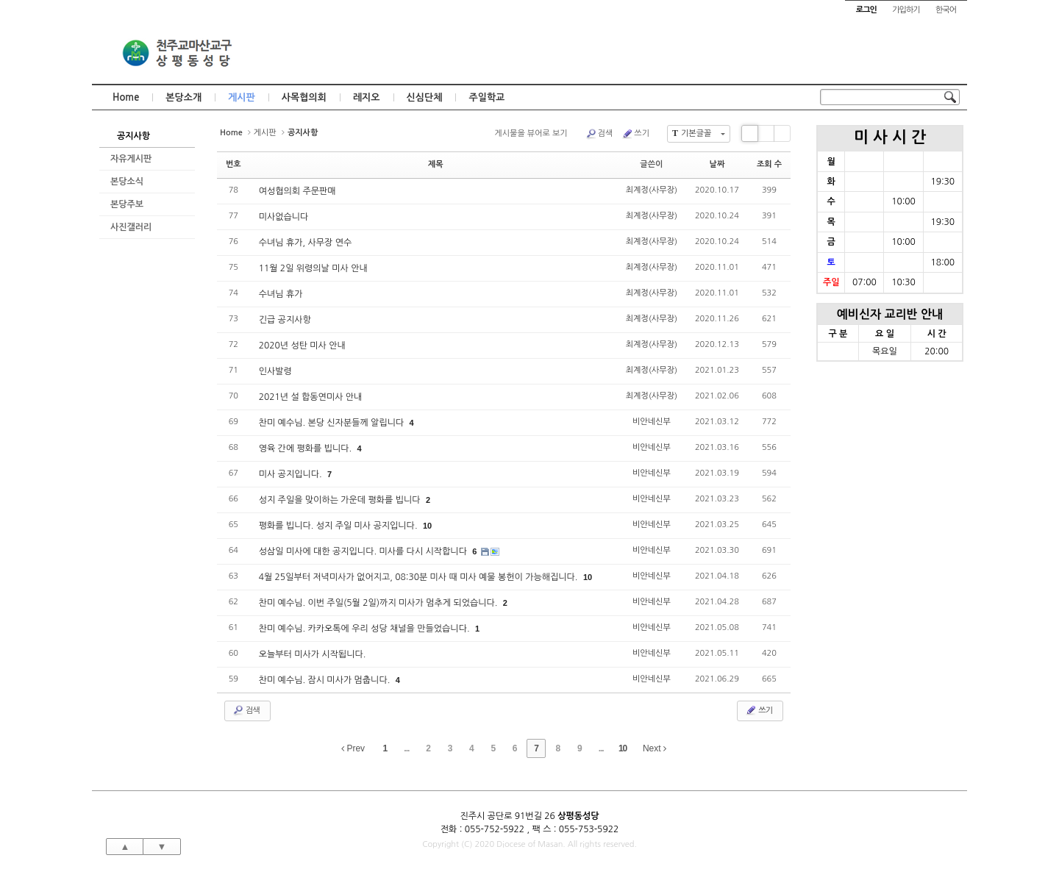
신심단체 (425, 97)
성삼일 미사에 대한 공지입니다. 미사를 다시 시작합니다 (364, 551)
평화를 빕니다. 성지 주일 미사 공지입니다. (339, 525)
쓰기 (635, 134)
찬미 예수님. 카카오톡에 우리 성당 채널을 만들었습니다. (365, 628)
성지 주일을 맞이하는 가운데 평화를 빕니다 (341, 500)
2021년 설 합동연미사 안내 (311, 397)
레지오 (366, 97)
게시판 (241, 97)
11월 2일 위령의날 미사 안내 (313, 268)
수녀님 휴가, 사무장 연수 (305, 242)
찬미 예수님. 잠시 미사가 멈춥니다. (326, 680)
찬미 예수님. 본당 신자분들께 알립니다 (333, 422)
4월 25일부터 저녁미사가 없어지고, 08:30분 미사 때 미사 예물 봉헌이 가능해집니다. (419, 577)
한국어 (945, 10)
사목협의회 (304, 97)
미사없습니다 (284, 216)
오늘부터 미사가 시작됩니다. (312, 654)
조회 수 (769, 164)
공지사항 (133, 136)
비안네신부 (651, 422)
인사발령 (275, 371)
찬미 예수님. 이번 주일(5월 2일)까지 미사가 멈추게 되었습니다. (379, 602)
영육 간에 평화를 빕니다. (306, 448)
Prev (353, 748)
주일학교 (486, 97)
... (406, 748)
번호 (233, 164)
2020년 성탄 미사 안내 (302, 345)
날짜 (717, 164)
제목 (435, 164)
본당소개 (183, 97)
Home (126, 97)
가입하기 (905, 10)
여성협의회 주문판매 (297, 191)
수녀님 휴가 (281, 294)
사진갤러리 (130, 227)
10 (427, 525)
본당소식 (126, 181)
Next (654, 748)
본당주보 (126, 204)
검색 (599, 134)
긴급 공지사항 (285, 319)
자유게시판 (130, 158)
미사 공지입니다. (291, 474)
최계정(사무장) (651, 190)
